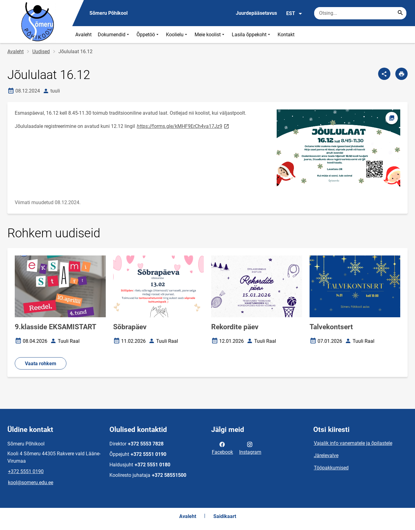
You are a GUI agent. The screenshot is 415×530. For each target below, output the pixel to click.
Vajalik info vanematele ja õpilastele (353, 443)
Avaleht (83, 35)
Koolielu (177, 35)
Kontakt (286, 35)
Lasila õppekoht (251, 35)
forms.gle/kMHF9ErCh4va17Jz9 (183, 126)
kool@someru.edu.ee (30, 482)
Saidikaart (224, 516)
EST (294, 13)
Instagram (250, 447)
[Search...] (400, 13)
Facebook (222, 447)
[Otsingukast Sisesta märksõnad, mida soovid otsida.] (360, 13)
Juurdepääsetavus (256, 13)
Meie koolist (210, 35)
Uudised (41, 51)
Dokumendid (114, 35)
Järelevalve (326, 455)
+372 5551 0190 (26, 471)
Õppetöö (148, 35)
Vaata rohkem (40, 363)
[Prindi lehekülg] (401, 74)
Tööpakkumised (331, 468)
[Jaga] (384, 74)
